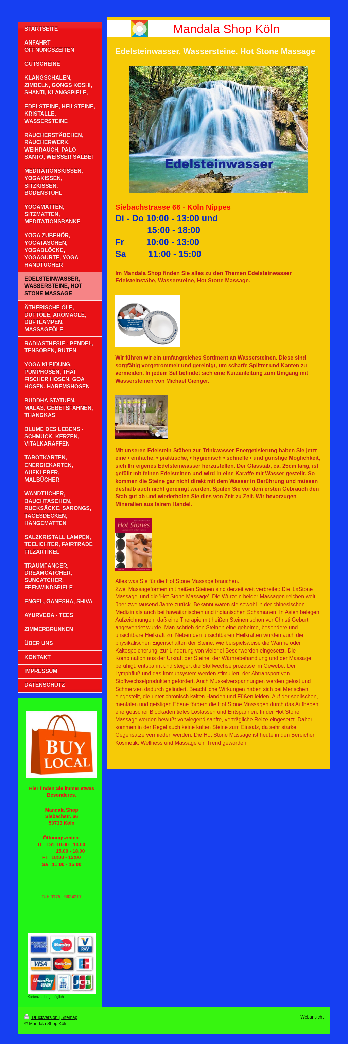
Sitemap (69, 1017)
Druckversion (41, 1017)
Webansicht (312, 1017)
